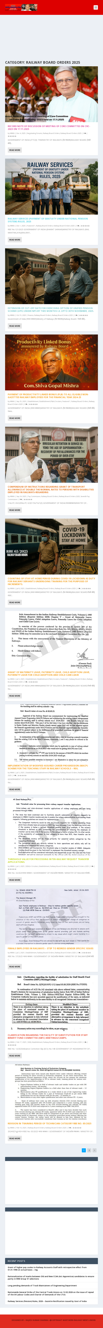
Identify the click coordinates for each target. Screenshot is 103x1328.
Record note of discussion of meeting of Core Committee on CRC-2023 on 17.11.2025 (49, 128)
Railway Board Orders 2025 (70, 133)
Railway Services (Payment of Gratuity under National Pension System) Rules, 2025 (48, 220)
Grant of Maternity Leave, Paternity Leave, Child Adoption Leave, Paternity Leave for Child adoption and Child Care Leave (49, 674)
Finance (31, 315)
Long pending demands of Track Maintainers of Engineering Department (42, 1285)
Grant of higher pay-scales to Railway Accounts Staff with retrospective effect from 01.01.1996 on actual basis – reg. (47, 1268)
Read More (14, 150)
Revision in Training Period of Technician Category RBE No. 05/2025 (49, 1123)
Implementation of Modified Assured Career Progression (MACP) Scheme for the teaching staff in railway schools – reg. (48, 767)
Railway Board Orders (51, 133)
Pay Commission (34, 496)
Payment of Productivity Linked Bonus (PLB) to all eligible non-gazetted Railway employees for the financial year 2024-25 (48, 396)
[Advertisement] (51, 35)
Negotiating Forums (34, 133)
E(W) (29, 1042)
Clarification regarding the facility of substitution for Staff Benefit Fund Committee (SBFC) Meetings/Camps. (48, 1036)
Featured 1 (31, 226)
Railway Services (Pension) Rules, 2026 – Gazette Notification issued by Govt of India (47, 1301)
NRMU (12, 133)
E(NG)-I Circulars (32, 866)
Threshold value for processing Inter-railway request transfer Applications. (48, 861)
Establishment (33, 401)
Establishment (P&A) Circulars (50, 401)
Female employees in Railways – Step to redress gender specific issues (50, 948)
